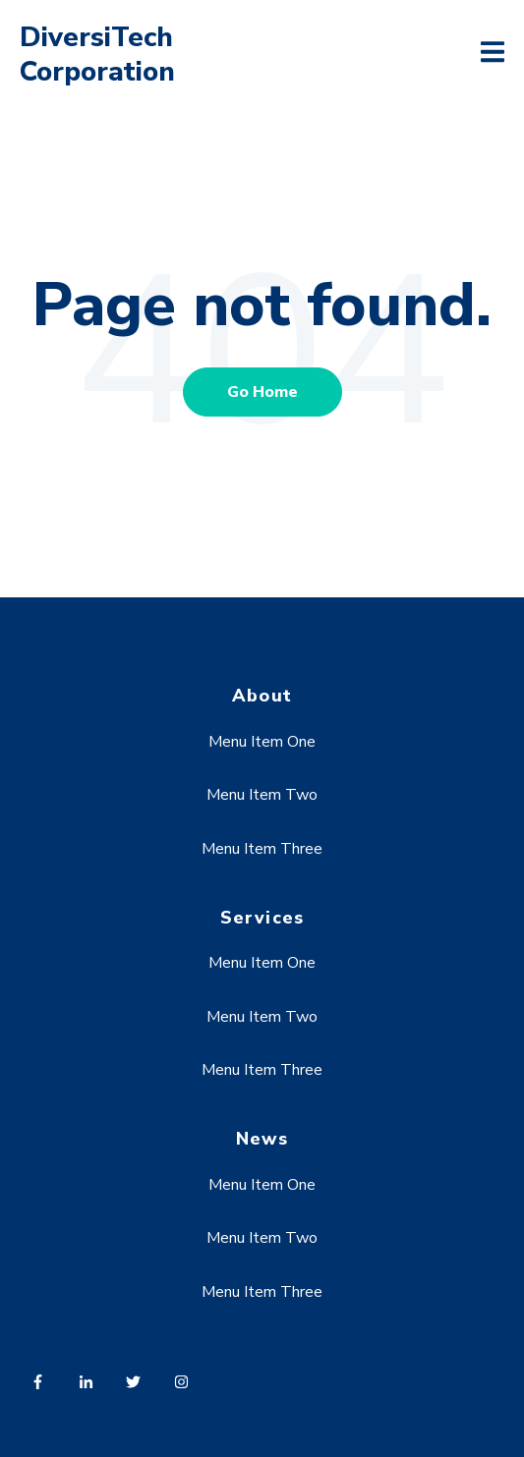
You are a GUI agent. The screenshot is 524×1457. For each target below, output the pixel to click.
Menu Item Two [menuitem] (262, 795)
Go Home (262, 392)
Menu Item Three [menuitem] (262, 849)
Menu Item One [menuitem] (262, 742)
